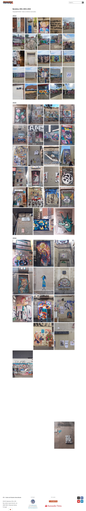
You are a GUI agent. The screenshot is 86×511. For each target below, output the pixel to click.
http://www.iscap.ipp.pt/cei (32, 507)
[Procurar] (83, 2)
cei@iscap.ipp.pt (34, 505)
